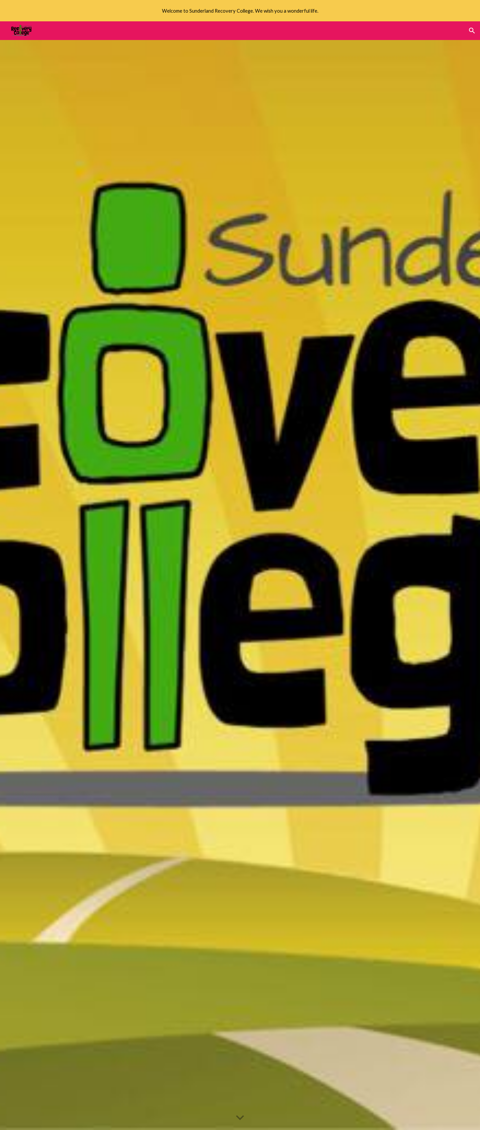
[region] (240, 10)
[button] (472, 31)
